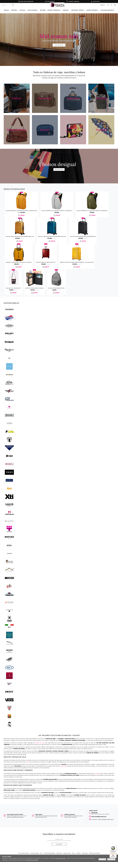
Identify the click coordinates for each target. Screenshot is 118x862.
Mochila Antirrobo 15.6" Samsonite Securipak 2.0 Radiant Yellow (21, 210)
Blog (73, 853)
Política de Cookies (61, 858)
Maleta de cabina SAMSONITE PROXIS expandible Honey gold (20, 236)
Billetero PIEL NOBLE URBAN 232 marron (34, 288)
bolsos (27, 762)
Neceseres (63, 766)
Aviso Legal (84, 853)
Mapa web (59, 853)
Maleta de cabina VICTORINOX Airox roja (46, 262)
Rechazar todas (111, 859)
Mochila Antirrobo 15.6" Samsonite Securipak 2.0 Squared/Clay (56, 210)
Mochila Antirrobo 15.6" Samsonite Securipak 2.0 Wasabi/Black (92, 210)
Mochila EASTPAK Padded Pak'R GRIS (56, 288)
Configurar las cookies (32, 860)
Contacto (78, 853)
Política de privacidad (94, 853)
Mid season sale (59, 36)
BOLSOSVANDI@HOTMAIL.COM (98, 816)
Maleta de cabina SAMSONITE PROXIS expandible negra (83, 236)
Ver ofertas (59, 45)
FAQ (41, 853)
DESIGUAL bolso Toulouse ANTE (13, 288)
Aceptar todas (102, 859)
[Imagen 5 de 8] (17, 129)
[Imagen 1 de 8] (17, 98)
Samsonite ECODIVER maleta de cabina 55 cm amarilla (19, 262)
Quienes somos (67, 853)
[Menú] (116, 846)
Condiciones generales (49, 853)
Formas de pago (35, 853)
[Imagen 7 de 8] (73, 129)
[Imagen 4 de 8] (101, 98)
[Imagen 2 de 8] (45, 98)
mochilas (96, 774)
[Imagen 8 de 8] (101, 129)
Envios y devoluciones (24, 853)
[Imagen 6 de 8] (45, 129)
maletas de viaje (39, 743)
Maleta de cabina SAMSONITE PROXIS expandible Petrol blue (52, 236)
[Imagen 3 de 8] (73, 98)
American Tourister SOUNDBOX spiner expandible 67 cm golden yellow (77, 262)
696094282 (96, 1)
